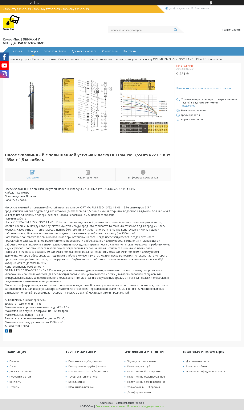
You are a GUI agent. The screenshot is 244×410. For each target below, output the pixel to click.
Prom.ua (139, 402)
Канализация (76, 381)
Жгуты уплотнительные (141, 361)
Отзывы (14, 387)
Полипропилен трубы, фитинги (87, 366)
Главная (16, 51)
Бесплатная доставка (193, 110)
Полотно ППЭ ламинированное (146, 381)
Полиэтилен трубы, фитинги (85, 361)
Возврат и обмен (54, 51)
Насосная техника (44, 59)
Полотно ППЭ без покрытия (144, 371)
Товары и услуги (18, 59)
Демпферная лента (139, 392)
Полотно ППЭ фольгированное (146, 376)
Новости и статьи (20, 376)
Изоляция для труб (138, 366)
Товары (33, 51)
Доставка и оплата (84, 51)
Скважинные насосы (71, 59)
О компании (110, 51)
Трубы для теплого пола (83, 376)
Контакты (129, 51)
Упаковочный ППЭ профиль (144, 387)
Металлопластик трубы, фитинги (88, 371)
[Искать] (175, 30)
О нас (13, 366)
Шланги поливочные (81, 387)
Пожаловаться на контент (110, 406)
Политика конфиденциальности (205, 371)
